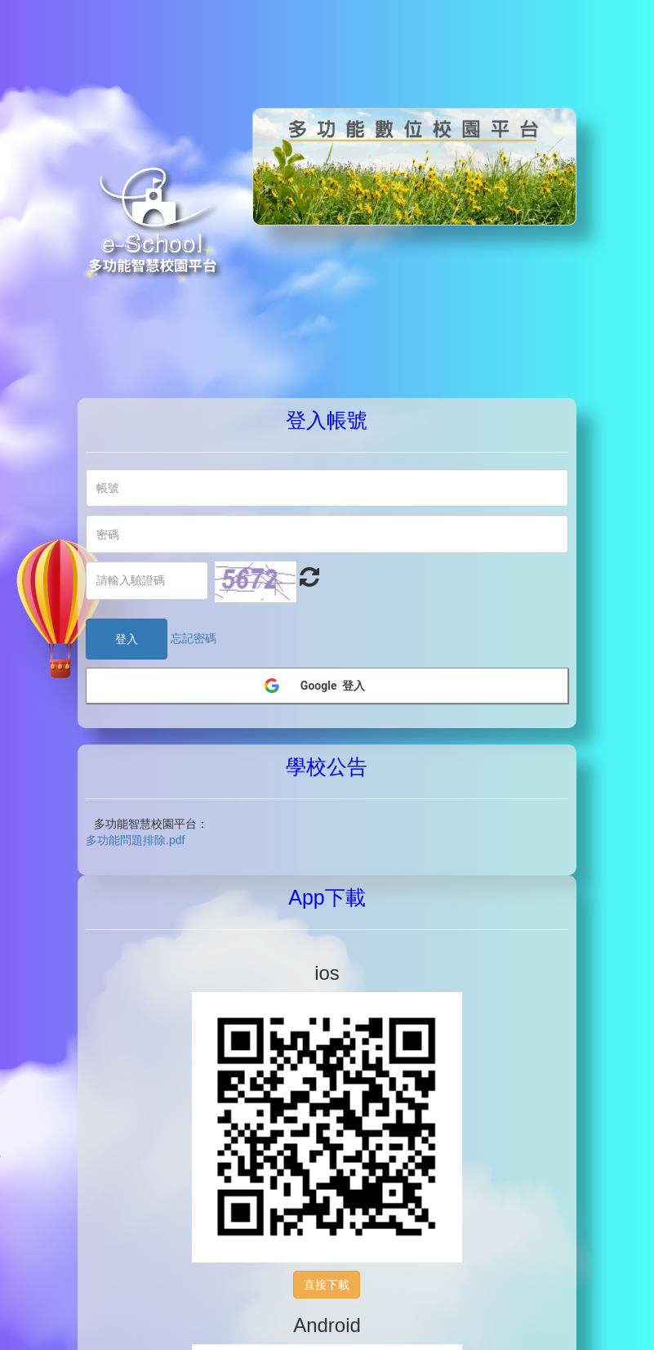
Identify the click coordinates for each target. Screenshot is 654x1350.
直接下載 (326, 1284)
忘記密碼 (193, 638)
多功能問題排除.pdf (135, 840)
